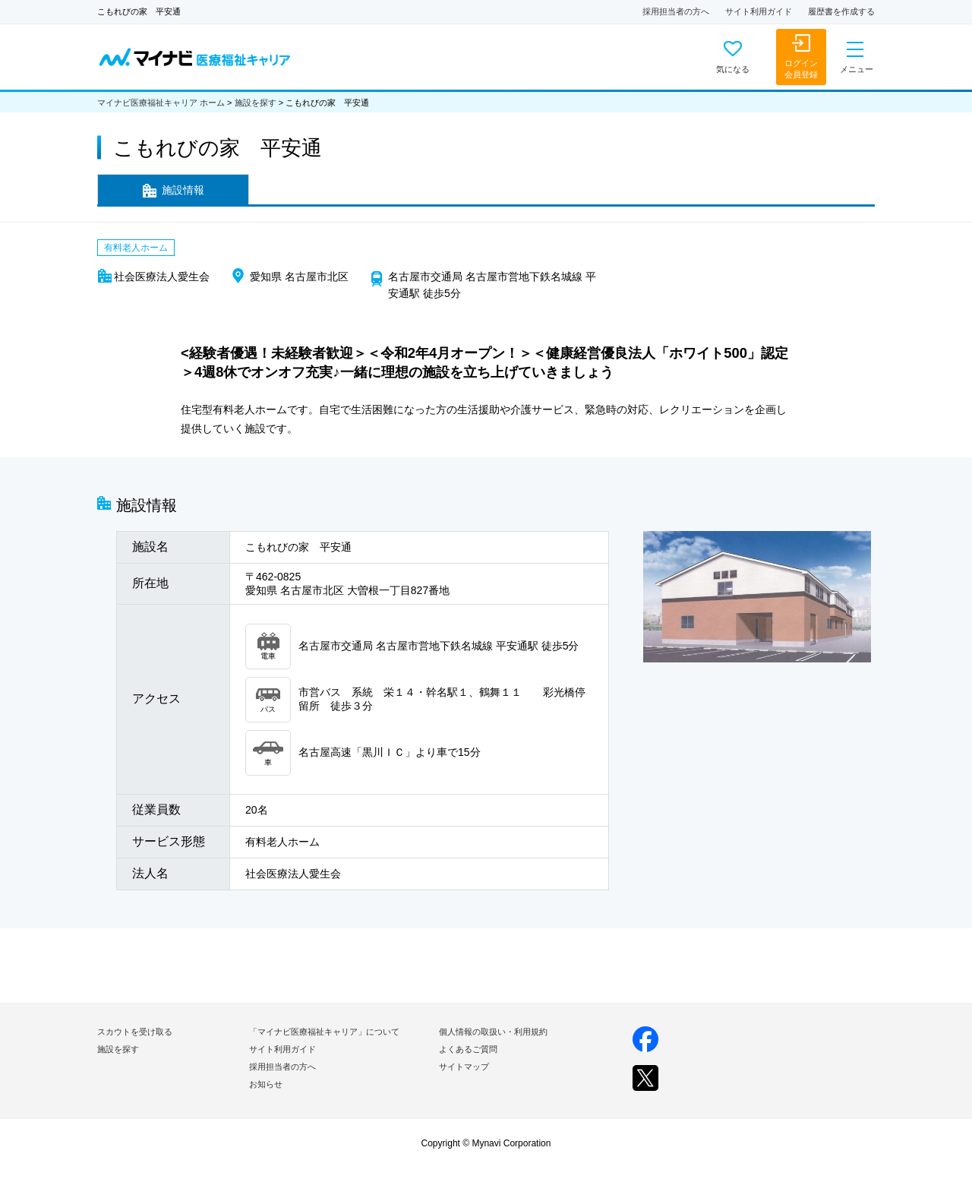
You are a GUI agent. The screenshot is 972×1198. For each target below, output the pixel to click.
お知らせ (265, 1084)
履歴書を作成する (841, 11)
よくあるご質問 (468, 1049)
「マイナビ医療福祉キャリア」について (324, 1031)
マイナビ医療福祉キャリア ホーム (161, 102)
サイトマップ (464, 1066)
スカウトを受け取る (134, 1031)
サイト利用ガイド (758, 11)
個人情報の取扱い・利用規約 (493, 1031)
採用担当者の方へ (675, 11)
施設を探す (255, 102)
